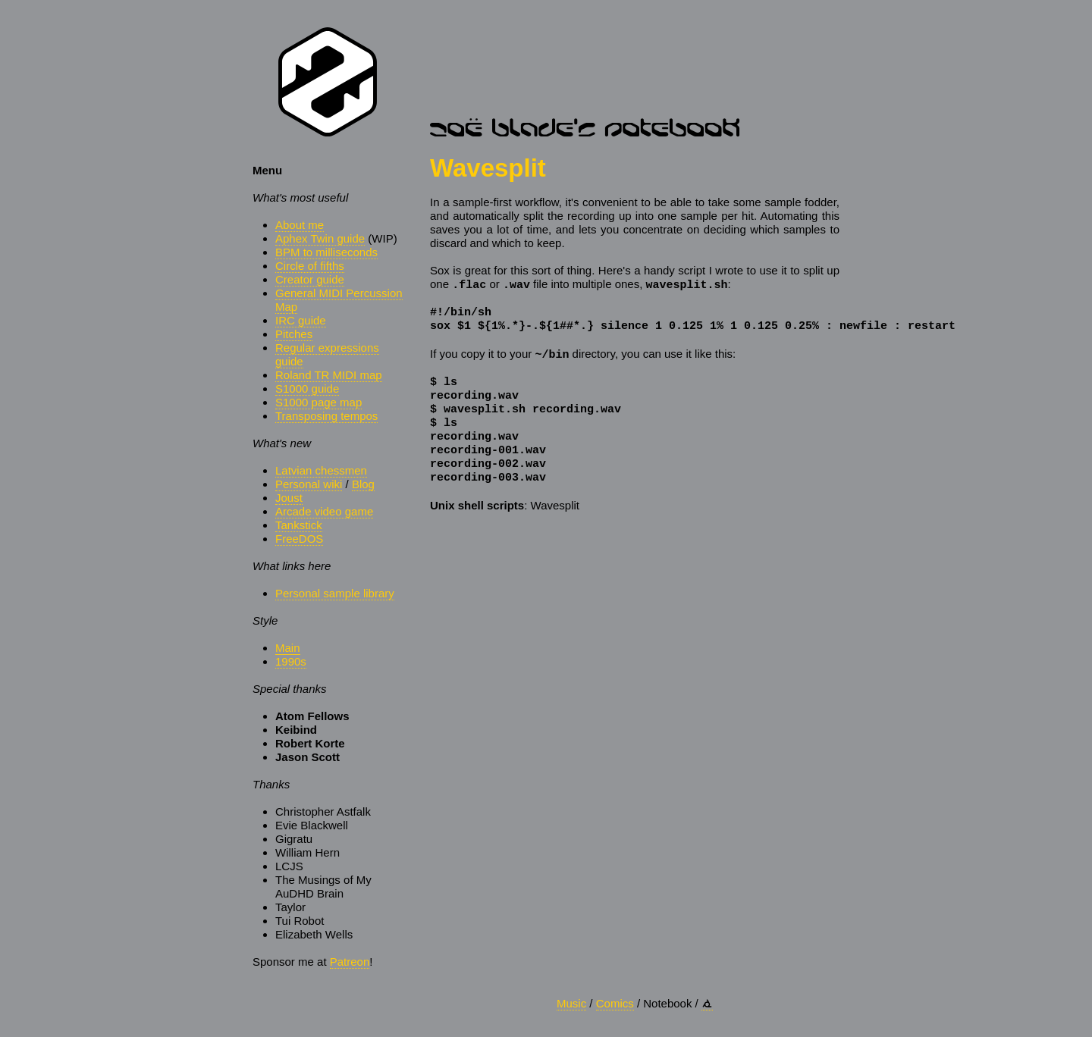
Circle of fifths (309, 265)
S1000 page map (318, 402)
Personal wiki (308, 484)
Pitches (293, 333)
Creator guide (309, 279)
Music (571, 1003)
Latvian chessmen (321, 470)
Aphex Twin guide (320, 238)
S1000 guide (307, 388)
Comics (615, 1003)
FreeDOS (299, 538)
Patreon (350, 961)
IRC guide (300, 320)
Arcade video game (324, 511)
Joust (289, 497)
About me (299, 224)
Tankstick (298, 524)
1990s (290, 661)
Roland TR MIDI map (328, 374)
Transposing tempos (326, 415)
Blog (363, 484)
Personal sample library (334, 593)
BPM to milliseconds (326, 252)
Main (287, 647)
